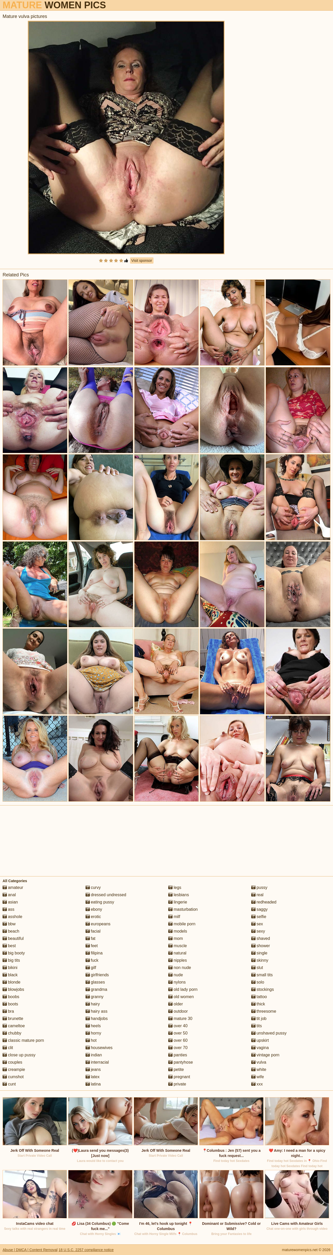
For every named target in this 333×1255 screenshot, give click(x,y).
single (259, 953)
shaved (260, 938)
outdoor (178, 1011)
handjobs (97, 1018)
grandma (96, 989)
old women (181, 996)
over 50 (178, 1033)
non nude (179, 967)
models (177, 931)
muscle (177, 946)
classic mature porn (23, 1040)
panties (177, 1055)
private (177, 1084)
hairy (93, 1004)
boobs (11, 996)
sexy (258, 931)
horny (93, 1033)
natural (177, 953)
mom (175, 938)
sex (257, 924)
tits (256, 1026)
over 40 (178, 1026)
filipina (94, 953)
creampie (14, 1069)
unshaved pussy (269, 1033)
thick (258, 1004)
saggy (259, 909)
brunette (13, 1018)
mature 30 (180, 1018)
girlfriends (97, 975)
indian (94, 1055)
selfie (258, 916)
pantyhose (180, 1062)
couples (12, 1062)
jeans (93, 1069)
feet (92, 946)
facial (93, 931)
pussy (259, 887)
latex (93, 1077)
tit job (259, 1018)
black (10, 975)
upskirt (260, 1040)
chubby (12, 1033)
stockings (262, 989)
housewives (99, 1047)
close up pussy (19, 1055)
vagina (260, 1047)
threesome (263, 1011)
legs (174, 887)
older (175, 1004)
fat (90, 938)
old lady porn (182, 989)
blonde (12, 982)
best (9, 946)
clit (8, 1047)
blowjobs (13, 989)
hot (91, 1040)
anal (9, 895)
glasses (95, 982)
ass (8, 909)
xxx (257, 1084)
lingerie (177, 902)
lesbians (178, 895)
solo (257, 982)
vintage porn (265, 1055)
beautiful (13, 938)
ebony (94, 909)
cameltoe (14, 1026)
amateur (13, 887)
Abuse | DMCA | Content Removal (30, 1250)
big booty (14, 953)
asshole (12, 916)
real (257, 895)
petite (176, 1069)
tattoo (259, 996)
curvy (93, 887)
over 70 (178, 1047)
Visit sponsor (141, 260)
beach (11, 931)
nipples (177, 960)
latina (93, 1084)
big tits (11, 960)
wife (257, 1077)
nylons (177, 982)
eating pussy (100, 902)
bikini (10, 967)
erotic (93, 916)
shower (260, 946)
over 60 (178, 1040)
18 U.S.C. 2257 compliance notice (86, 1250)
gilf (91, 967)
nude (175, 975)
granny (95, 996)
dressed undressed (106, 895)
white (258, 1069)
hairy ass (96, 1011)
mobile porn (181, 924)
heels (93, 1026)
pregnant (179, 1077)
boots (10, 1004)
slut (257, 967)
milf (174, 916)
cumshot (13, 1077)
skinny (259, 960)
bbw (9, 924)
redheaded (264, 902)
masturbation (183, 909)
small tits (262, 975)
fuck (92, 960)
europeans (98, 924)
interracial (97, 1062)
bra (8, 1011)
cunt (9, 1084)
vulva (258, 1062)
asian (10, 902)
